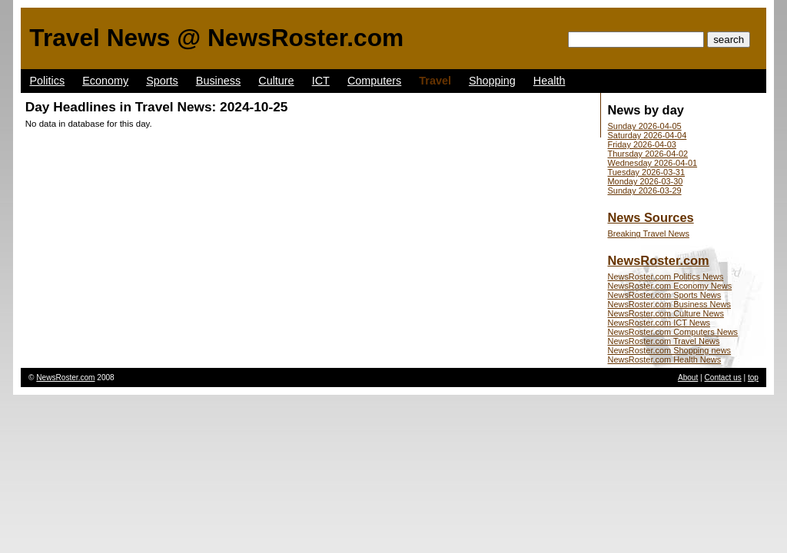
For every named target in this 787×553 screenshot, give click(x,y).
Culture (276, 81)
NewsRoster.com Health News (665, 359)
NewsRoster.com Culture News (666, 313)
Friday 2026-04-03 (642, 144)
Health (549, 81)
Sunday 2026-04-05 (645, 126)
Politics (47, 81)
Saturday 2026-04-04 (647, 135)
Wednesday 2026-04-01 (653, 162)
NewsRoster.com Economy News (670, 285)
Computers (374, 81)
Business (218, 81)
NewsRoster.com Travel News (664, 341)
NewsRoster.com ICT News (659, 322)
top (753, 377)
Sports (162, 81)
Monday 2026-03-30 (645, 181)
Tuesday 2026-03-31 (647, 172)
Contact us (723, 377)
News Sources (651, 217)
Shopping (492, 81)
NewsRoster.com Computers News (673, 331)
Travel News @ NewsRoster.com (216, 37)
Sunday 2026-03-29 (645, 190)
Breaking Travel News (648, 233)
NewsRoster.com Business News (669, 304)
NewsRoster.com (658, 260)
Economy (105, 81)
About (688, 377)
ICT (321, 81)
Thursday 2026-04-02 (648, 153)
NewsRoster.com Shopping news (670, 350)
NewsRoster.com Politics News (666, 276)
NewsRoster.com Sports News (665, 295)
